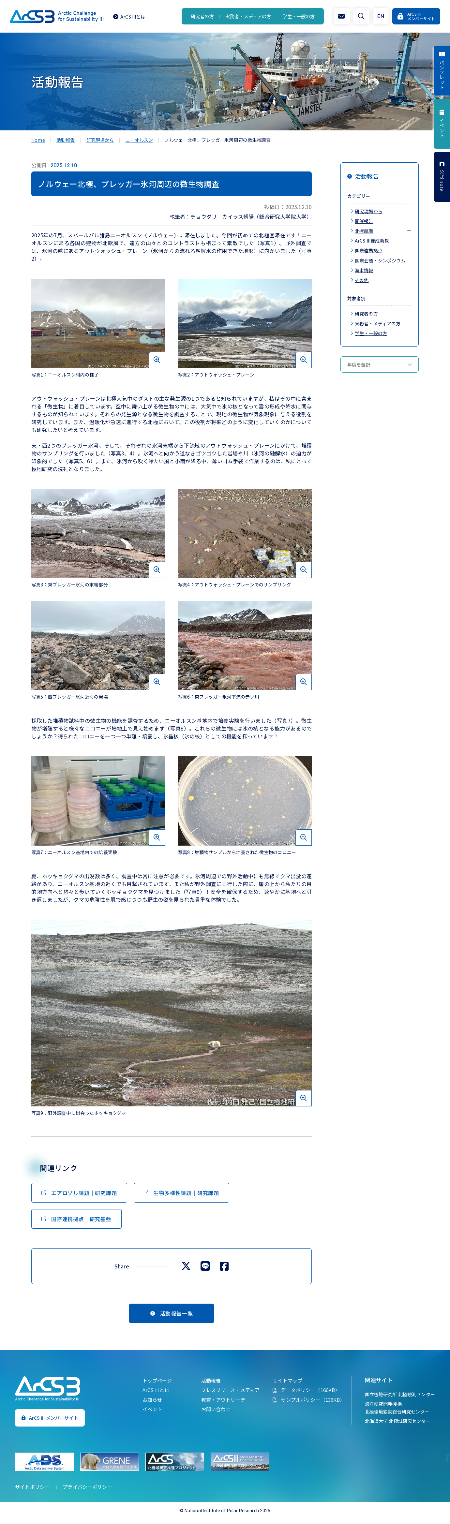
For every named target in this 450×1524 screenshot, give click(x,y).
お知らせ (148, 1405)
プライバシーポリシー (92, 1491)
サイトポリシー (37, 1491)
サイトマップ (283, 1386)
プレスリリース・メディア (226, 1395)
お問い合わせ (211, 1414)
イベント (148, 1414)
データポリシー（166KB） (306, 1395)
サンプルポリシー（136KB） (308, 1405)
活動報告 (207, 1386)
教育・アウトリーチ (219, 1405)
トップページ (153, 1386)
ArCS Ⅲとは (151, 1395)
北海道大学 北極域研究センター (393, 1426)
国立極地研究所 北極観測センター (395, 1400)
